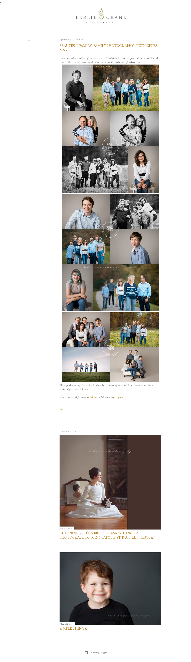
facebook (92, 397)
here (86, 389)
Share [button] (29, 39)
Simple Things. (73, 628)
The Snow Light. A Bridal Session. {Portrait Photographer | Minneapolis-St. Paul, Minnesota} (107, 535)
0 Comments (78, 39)
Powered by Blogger (95, 653)
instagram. (118, 397)
